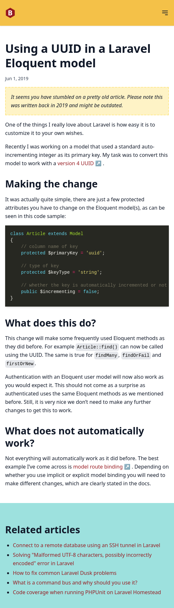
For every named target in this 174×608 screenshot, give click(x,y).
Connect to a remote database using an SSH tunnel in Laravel (86, 545)
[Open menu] (165, 13)
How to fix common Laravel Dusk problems (64, 572)
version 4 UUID (76, 163)
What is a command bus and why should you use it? (75, 582)
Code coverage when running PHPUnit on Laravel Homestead (87, 592)
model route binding (98, 466)
